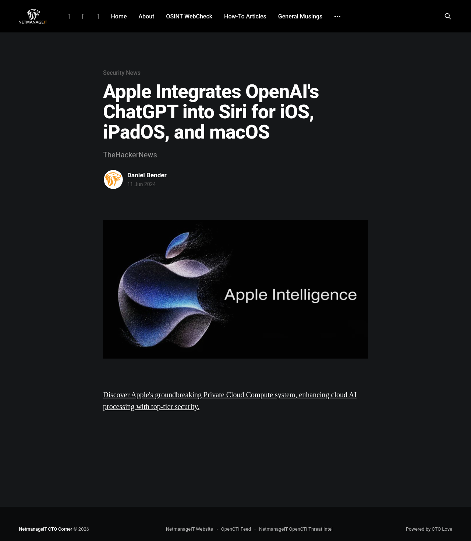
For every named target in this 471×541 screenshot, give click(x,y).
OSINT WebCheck (189, 16)
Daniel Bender (147, 175)
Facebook (83, 16)
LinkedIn (69, 16)
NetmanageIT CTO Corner (45, 529)
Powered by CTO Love (429, 529)
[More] (337, 16)
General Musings (300, 16)
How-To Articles (245, 16)
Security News (122, 72)
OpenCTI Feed (236, 529)
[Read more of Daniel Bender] (113, 179)
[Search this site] (448, 16)
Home (119, 16)
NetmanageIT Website (189, 529)
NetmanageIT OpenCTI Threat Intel (296, 529)
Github (97, 16)
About (146, 16)
